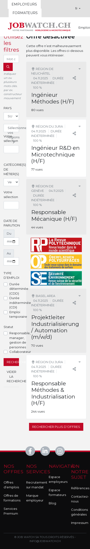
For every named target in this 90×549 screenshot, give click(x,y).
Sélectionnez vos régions (13, 129)
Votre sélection (11, 138)
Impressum (79, 523)
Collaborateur (20, 352)
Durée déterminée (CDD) (18, 288)
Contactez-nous (80, 499)
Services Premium (11, 511)
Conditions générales (79, 512)
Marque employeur (34, 498)
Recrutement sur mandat (36, 484)
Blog (52, 503)
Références (80, 488)
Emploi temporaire (18, 314)
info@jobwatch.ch (45, 541)
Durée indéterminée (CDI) (20, 302)
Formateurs (25, 13)
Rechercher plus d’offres (56, 427)
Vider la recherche (13, 376)
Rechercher (13, 362)
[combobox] (11, 149)
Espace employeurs (58, 479)
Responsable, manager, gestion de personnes (19, 340)
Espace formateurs (57, 492)
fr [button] (76, 8)
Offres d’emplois (11, 484)
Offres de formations (12, 498)
